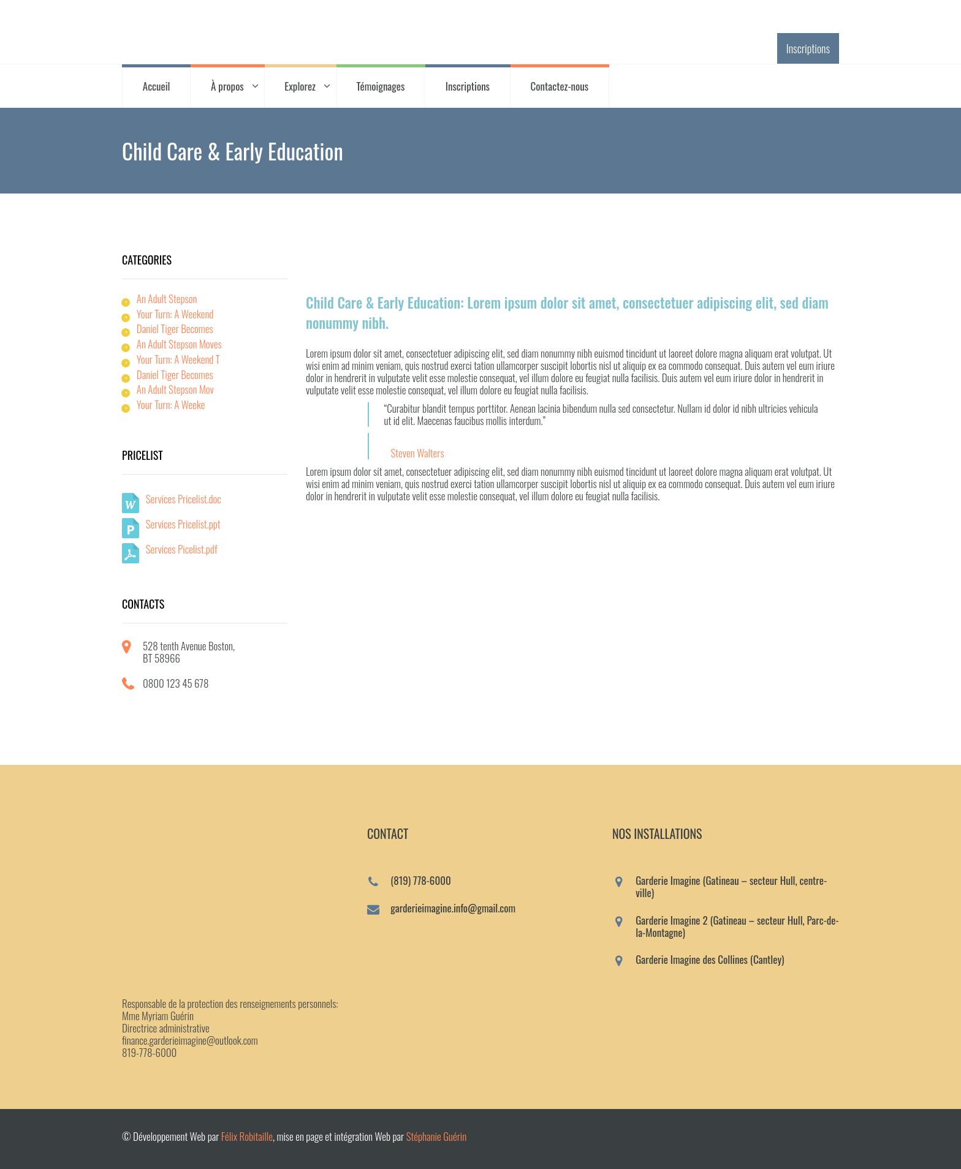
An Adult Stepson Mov (175, 389)
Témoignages (381, 86)
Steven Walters (417, 453)
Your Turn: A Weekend (175, 313)
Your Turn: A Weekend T (178, 359)
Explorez (300, 86)
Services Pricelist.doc (183, 498)
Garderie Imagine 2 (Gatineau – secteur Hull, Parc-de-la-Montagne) (737, 926)
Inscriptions (808, 48)
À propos (227, 86)
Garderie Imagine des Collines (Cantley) (710, 959)
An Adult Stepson (167, 298)
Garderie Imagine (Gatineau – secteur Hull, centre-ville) (731, 886)
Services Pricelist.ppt (183, 524)
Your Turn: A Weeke (171, 404)
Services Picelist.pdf (182, 549)
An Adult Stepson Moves (179, 343)
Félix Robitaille (247, 1136)
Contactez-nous (560, 86)
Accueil (156, 86)
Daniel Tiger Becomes (175, 328)
